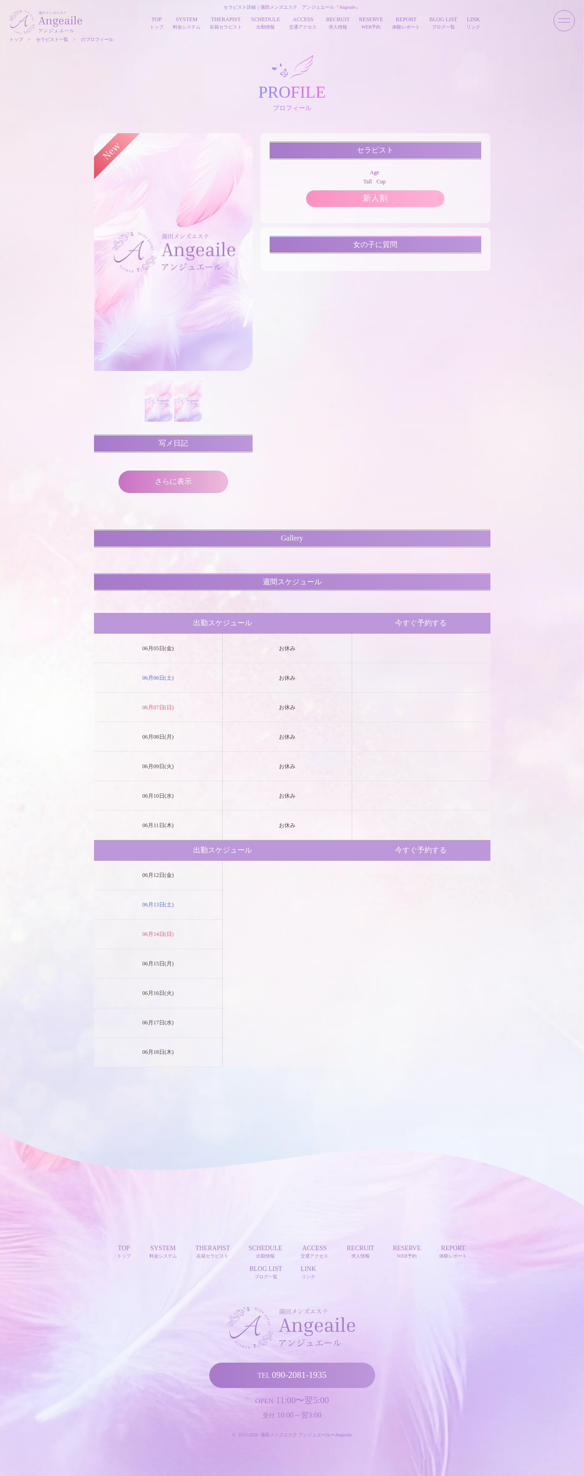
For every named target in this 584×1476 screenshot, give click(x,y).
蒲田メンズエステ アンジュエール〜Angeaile (306, 1434)
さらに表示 (173, 481)
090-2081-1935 (292, 1375)
